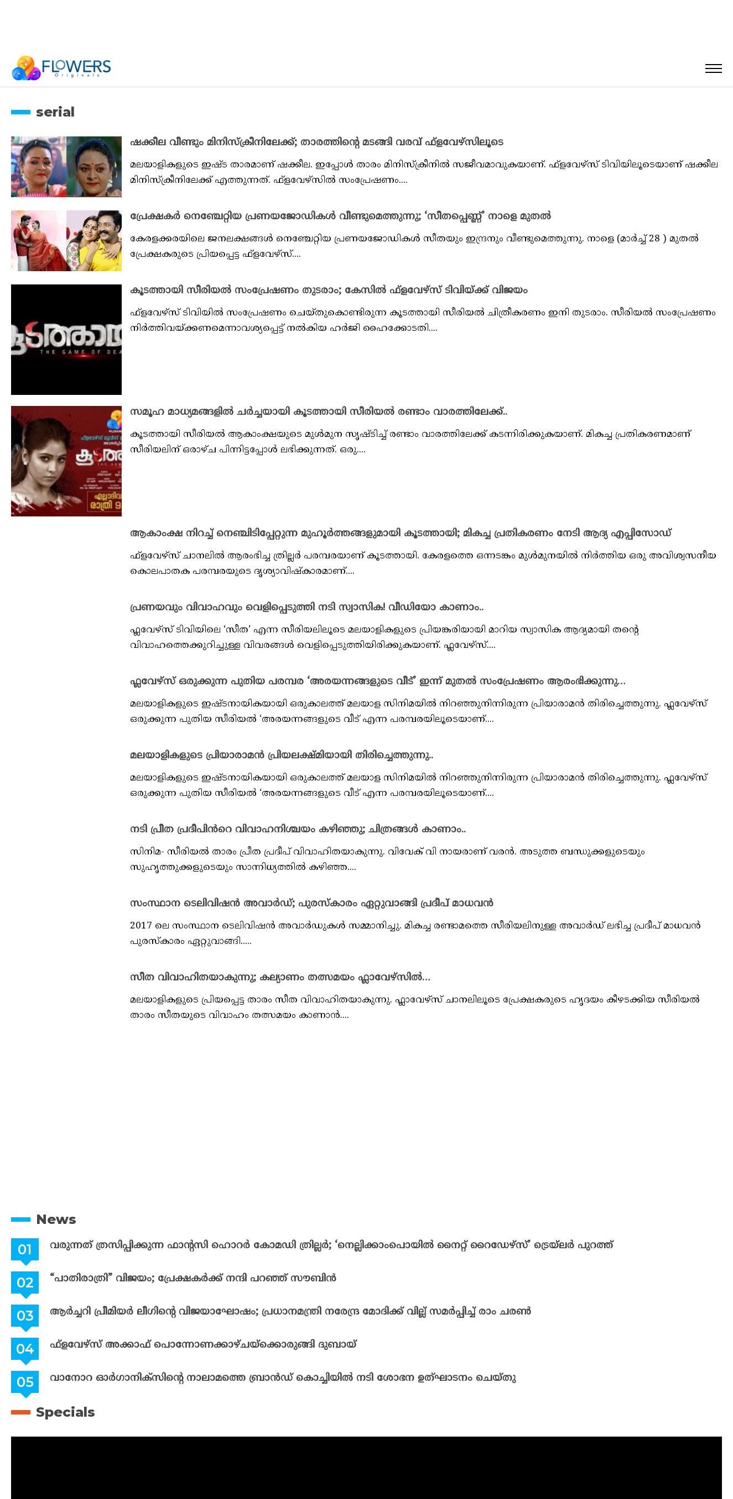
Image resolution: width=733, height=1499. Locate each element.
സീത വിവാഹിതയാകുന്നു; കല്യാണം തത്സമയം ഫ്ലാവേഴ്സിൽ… (280, 978)
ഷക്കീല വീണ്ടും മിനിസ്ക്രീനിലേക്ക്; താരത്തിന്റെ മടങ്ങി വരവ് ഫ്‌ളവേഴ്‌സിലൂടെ (316, 142)
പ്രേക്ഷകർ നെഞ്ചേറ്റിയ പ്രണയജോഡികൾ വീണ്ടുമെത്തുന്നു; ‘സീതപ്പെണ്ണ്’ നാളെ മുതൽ (340, 216)
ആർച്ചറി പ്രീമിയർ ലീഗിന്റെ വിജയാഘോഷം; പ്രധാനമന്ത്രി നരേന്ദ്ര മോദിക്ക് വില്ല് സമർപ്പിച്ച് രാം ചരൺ (290, 1312)
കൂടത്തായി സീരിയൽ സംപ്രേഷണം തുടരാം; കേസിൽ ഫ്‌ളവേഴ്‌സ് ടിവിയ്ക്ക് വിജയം (329, 290)
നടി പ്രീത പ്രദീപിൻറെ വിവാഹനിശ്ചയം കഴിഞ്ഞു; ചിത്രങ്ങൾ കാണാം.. (298, 830)
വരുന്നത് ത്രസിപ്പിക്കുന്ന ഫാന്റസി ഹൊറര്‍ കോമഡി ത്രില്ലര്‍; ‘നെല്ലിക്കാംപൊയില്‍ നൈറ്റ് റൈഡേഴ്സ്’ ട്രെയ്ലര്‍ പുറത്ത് (331, 1245)
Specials (65, 1412)
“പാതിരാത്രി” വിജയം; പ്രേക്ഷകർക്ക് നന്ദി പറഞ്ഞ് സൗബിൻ (193, 1279)
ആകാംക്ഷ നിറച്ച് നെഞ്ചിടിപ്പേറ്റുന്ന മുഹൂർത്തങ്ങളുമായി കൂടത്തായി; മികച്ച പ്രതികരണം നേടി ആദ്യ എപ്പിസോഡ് (400, 533)
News (56, 1219)
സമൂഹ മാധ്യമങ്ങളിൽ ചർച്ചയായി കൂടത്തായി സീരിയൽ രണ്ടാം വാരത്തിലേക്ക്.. (318, 412)
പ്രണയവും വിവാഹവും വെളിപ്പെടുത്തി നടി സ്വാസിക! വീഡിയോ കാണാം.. (307, 607)
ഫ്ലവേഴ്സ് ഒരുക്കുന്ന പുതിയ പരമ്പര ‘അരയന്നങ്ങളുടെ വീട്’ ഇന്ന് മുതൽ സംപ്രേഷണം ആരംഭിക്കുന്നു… (378, 681)
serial (55, 112)
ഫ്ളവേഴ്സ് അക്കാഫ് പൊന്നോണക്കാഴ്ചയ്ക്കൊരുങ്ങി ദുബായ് (203, 1345)
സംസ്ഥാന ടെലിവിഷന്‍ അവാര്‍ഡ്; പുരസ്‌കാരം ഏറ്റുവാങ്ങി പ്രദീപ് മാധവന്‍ (311, 904)
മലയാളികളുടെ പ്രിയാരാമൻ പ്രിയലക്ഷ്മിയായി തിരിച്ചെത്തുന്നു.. (281, 756)
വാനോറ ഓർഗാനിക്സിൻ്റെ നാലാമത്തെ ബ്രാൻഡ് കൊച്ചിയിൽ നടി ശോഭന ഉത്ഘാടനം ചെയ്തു (283, 1378)
